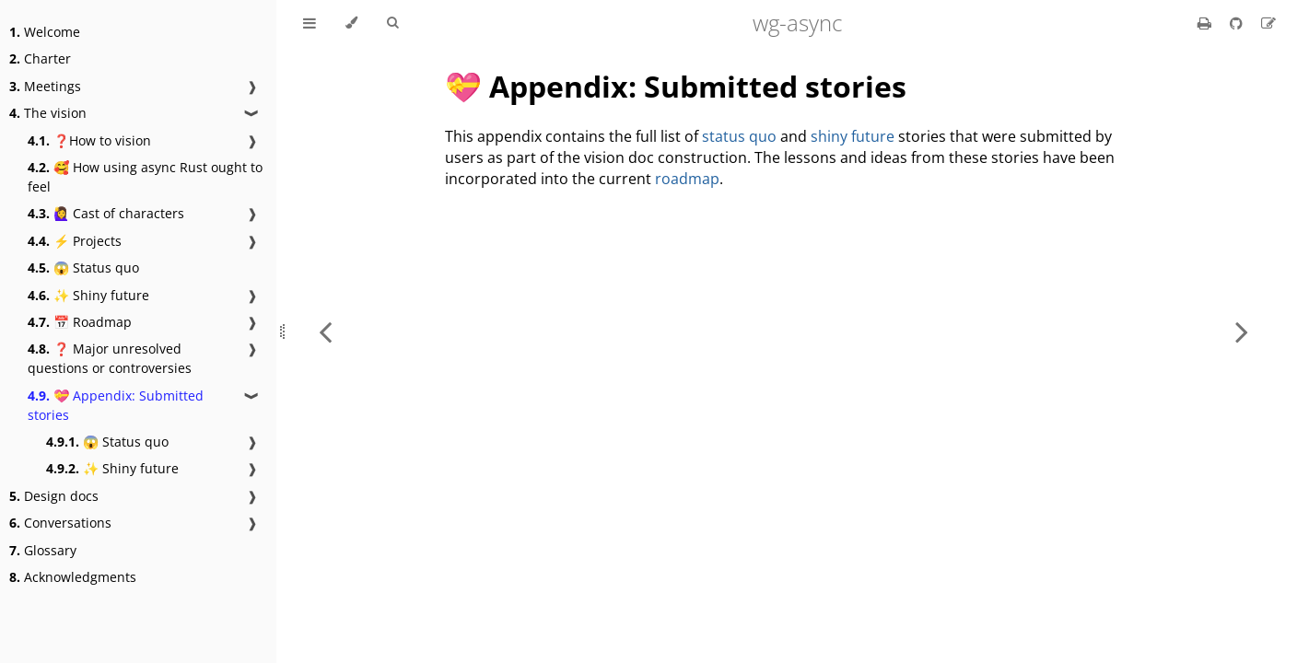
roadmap (687, 179)
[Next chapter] (1241, 331)
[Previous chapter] (325, 331)
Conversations (60, 522)
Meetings (45, 86)
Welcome (44, 32)
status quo (739, 136)
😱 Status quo (83, 267)
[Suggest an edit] (1268, 23)
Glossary (42, 550)
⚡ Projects (75, 241)
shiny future (852, 136)
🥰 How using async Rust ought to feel (145, 176)
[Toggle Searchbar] (392, 23)
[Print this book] (1206, 23)
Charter (40, 58)
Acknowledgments (72, 577)
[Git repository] (1238, 23)
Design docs (54, 496)
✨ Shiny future (88, 295)
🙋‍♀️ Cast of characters (106, 213)
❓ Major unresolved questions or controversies (110, 358)
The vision (48, 113)
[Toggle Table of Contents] (309, 23)
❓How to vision (89, 140)
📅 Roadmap (80, 322)
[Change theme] (351, 23)
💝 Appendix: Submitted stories (116, 405)
